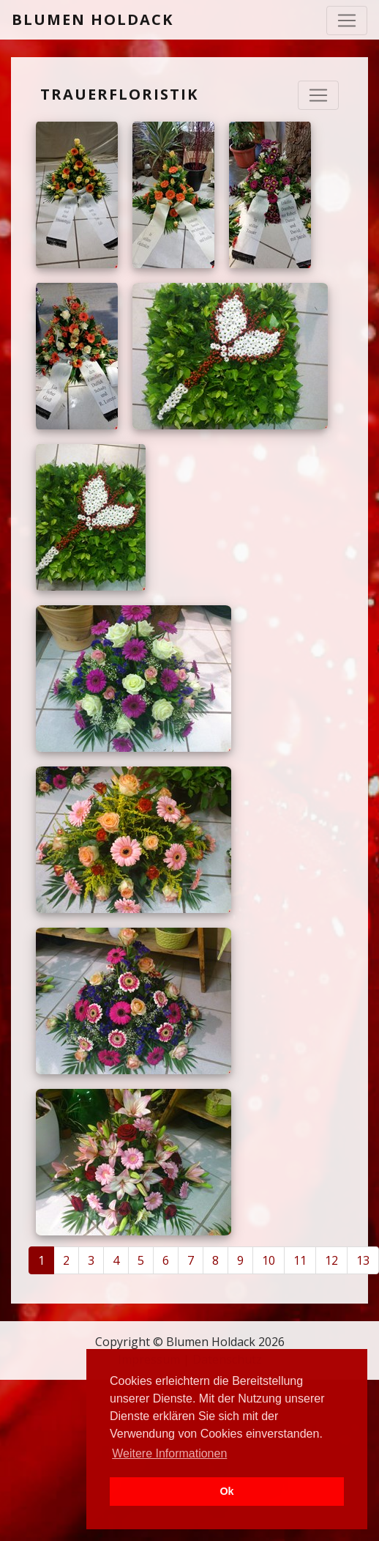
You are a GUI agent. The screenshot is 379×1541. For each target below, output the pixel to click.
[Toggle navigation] (346, 20)
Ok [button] (226, 1491)
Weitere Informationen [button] (169, 1453)
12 (331, 1260)
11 (300, 1260)
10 (268, 1260)
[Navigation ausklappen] (318, 95)
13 (362, 1260)
